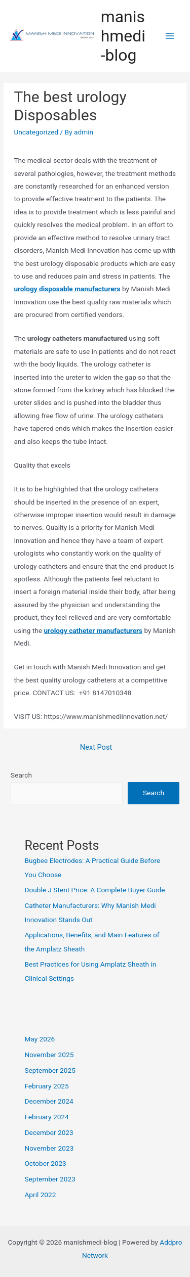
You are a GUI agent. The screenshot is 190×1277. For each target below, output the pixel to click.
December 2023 (48, 1132)
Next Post (96, 747)
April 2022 (40, 1195)
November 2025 (48, 1055)
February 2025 (46, 1086)
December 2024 (48, 1101)
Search (21, 775)
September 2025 (49, 1070)
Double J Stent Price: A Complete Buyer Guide (94, 890)
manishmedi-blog (123, 36)
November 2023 (48, 1148)
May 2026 (39, 1039)
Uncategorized (36, 132)
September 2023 (49, 1179)
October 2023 (45, 1163)
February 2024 (46, 1117)
